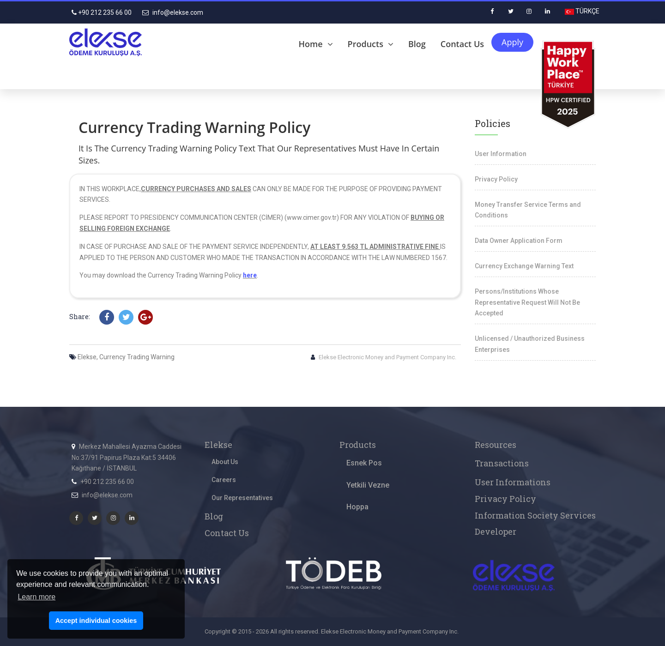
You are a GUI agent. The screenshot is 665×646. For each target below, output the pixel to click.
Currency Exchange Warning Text (524, 266)
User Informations (512, 482)
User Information (500, 153)
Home (316, 43)
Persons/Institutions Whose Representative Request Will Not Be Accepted (527, 302)
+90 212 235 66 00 (102, 12)
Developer (495, 531)
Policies (492, 123)
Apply (512, 42)
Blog (417, 43)
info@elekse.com (172, 12)
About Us (225, 461)
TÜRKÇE (586, 11)
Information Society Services (535, 515)
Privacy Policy (496, 179)
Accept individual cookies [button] (96, 620)
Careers (224, 479)
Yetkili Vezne (367, 485)
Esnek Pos (364, 463)
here (250, 275)
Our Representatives (242, 497)
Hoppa (357, 506)
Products (370, 43)
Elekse (218, 444)
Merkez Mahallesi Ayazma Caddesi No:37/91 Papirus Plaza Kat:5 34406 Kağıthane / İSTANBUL (126, 457)
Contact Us (462, 43)
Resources (495, 444)
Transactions (502, 463)
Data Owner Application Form (518, 240)
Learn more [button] (36, 597)
